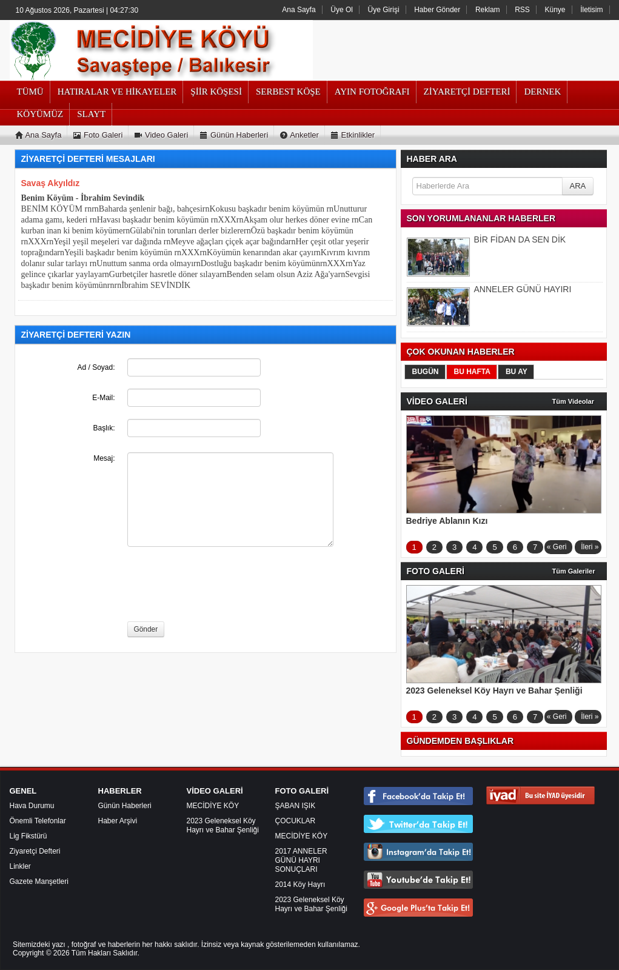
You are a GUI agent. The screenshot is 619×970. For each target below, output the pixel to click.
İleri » (589, 547)
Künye (555, 9)
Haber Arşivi (118, 821)
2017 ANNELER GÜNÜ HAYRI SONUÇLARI (301, 860)
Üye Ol (341, 9)
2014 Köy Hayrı (300, 884)
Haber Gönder (437, 9)
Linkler (20, 866)
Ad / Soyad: (96, 367)
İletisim (591, 9)
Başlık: (104, 428)
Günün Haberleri (125, 805)
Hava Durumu (32, 805)
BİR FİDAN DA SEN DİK (520, 239)
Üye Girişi (384, 9)
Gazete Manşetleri (39, 881)
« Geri (557, 547)
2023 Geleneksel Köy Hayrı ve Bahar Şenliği (223, 825)
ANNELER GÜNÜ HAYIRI (523, 289)
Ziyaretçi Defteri (35, 851)
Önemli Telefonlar (38, 821)
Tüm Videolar (573, 401)
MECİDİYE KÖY (213, 805)
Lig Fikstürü (28, 836)
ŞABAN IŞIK (295, 805)
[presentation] (219, 585)
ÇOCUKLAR (295, 821)
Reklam (487, 9)
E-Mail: (103, 397)
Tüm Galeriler (573, 571)
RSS (522, 9)
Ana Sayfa (298, 9)
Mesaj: (104, 458)
